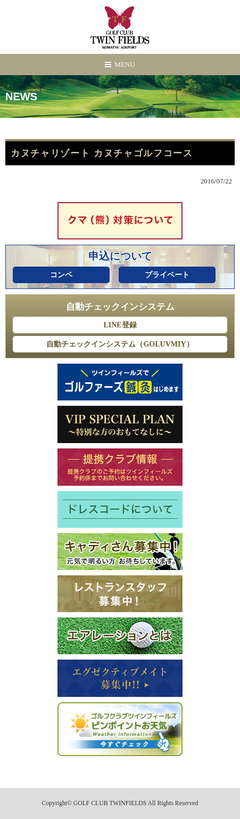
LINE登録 (119, 325)
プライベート (167, 275)
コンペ (61, 275)
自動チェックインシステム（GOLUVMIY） (119, 344)
